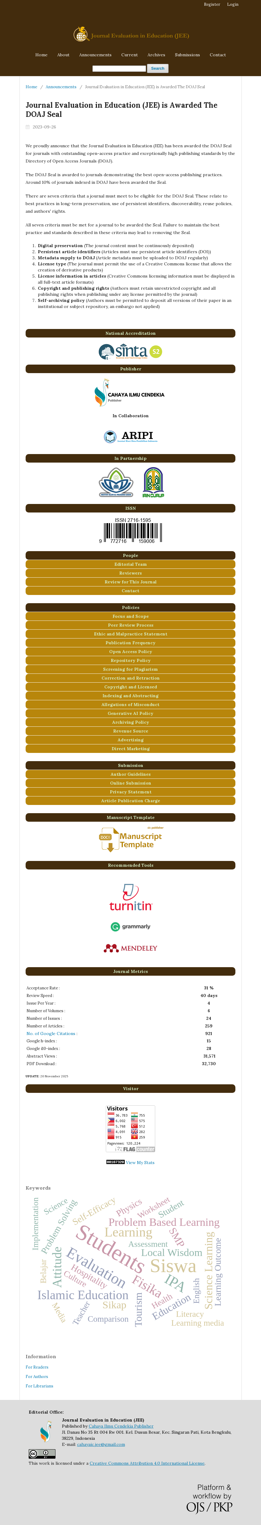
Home (41, 55)
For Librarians (39, 1386)
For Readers (37, 1367)
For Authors (37, 1376)
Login (232, 4)
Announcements (95, 55)
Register (212, 4)
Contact (218, 55)
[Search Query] (119, 68)
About (63, 55)
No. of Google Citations (51, 1033)
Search (157, 68)
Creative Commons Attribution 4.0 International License (147, 1463)
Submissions (187, 55)
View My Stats (140, 1162)
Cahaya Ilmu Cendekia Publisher (121, 1426)
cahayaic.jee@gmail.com (101, 1444)
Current (129, 55)
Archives (156, 55)
